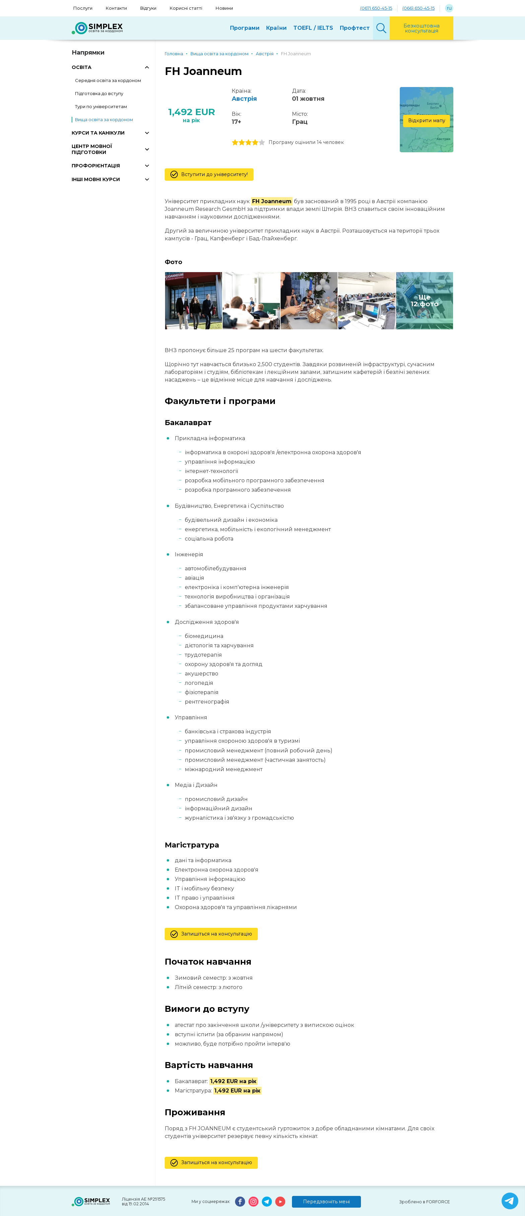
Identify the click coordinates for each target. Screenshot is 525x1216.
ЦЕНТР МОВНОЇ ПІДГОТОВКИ (92, 149)
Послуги (82, 8)
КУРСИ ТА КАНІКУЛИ (98, 133)
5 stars (261, 143)
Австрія (244, 98)
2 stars (241, 143)
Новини (224, 8)
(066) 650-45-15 (418, 8)
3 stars (248, 143)
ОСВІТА (81, 67)
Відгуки (148, 8)
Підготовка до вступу (99, 93)
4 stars (255, 143)
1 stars (235, 143)
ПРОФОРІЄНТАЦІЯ (96, 166)
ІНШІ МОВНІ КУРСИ (96, 179)
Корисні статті (186, 8)
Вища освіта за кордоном (104, 119)
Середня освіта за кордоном (108, 80)
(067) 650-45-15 (376, 8)
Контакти (116, 8)
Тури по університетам (101, 106)
